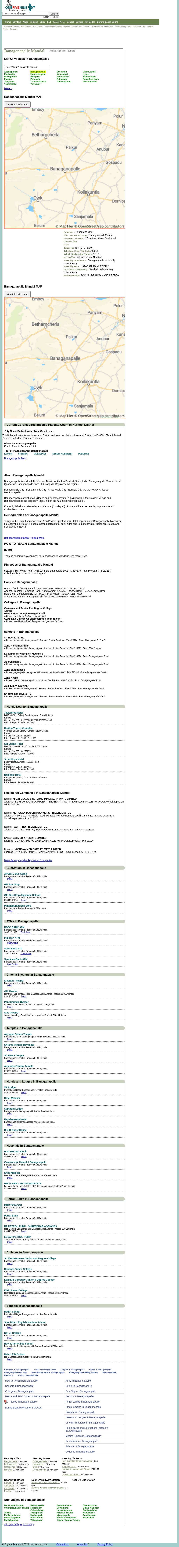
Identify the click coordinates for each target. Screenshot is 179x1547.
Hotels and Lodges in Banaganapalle (86, 1417)
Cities (42, 22)
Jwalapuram (36, 1513)
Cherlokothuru (90, 1505)
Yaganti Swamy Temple (68, 1520)
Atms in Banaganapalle (78, 1380)
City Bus (17, 22)
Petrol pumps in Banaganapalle (83, 1401)
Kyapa (86, 74)
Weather (66, 27)
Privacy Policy (105, 1544)
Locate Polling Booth (123, 27)
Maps (25, 22)
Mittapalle (35, 76)
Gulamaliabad (37, 1510)
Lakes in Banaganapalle (45, 1370)
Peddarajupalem (12, 1517)
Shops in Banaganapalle (100, 1370)
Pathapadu (62, 79)
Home (8, 22)
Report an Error (139, 27)
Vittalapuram (37, 1520)
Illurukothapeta (38, 74)
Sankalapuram (11, 1520)
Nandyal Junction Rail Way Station (47, 1488)
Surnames (13, 29)
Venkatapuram (90, 81)
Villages (34, 22)
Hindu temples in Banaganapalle (83, 1407)
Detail (10, 879)
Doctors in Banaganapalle (80, 1396)
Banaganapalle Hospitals (15, 1372)
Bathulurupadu (64, 1505)
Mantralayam (40, 454)
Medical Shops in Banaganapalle (83, 1436)
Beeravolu (62, 72)
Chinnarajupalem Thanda (16, 1508)
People (5, 29)
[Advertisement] (65, 39)
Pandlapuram (90, 1515)
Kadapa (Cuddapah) (62, 454)
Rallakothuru (37, 1517)
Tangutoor (9, 81)
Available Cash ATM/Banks (102, 27)
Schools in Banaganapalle (19, 1386)
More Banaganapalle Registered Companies (28, 860)
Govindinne (63, 1508)
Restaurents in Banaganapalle (82, 1441)
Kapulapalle (89, 1513)
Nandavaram (63, 76)
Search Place (77, 27)
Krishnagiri (62, 74)
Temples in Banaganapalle (72, 1370)
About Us (82, 1544)
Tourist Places (59, 22)
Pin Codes (90, 22)
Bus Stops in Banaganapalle (81, 1391)
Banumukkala (37, 1505)
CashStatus (25, 932)
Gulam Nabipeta (91, 1508)
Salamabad (89, 1517)
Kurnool (71, 51)
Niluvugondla (63, 1515)
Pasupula (35, 79)
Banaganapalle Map (15, 458)
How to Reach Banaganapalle (21, 1380)
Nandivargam (90, 76)
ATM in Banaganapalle (28, 1375)
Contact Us (62, 1544)
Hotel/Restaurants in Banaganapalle (48, 1372)
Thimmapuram (64, 81)
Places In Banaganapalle (23, 1401)
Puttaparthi (84, 454)
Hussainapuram (65, 1510)
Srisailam (23, 454)
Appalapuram (11, 72)
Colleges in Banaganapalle (19, 1391)
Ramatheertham (91, 79)
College (79, 22)
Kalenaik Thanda (65, 1513)
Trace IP (86, 27)
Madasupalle (37, 1515)
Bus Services (26, 27)
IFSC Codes (38, 27)
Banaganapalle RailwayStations (83, 1372)
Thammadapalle (38, 81)
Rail (49, 22)
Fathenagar (36, 1508)
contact (150, 27)
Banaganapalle (38, 72)
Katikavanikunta (12, 1515)
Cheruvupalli (89, 72)
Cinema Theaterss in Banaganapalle (85, 1422)
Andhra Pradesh (57, 51)
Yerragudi (35, 84)
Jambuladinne (90, 1510)
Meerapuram (10, 76)
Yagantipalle (10, 84)
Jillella (7, 1513)
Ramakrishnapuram (67, 1517)
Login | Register (51, 17)
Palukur (8, 79)
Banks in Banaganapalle (79, 1386)
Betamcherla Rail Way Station (45, 1482)
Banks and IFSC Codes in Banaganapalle (27, 1396)
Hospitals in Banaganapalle (80, 1412)
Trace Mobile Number (53, 27)
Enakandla (9, 74)
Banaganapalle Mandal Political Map (24, 537)
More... (8, 88)
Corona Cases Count (107, 22)
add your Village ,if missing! (19, 1524)
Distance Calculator (11, 27)
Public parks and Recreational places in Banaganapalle (87, 1429)
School (70, 22)
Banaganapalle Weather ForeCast (23, 1407)
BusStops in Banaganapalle (17, 1370)
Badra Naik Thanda (14, 1505)
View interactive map (17, 104)
